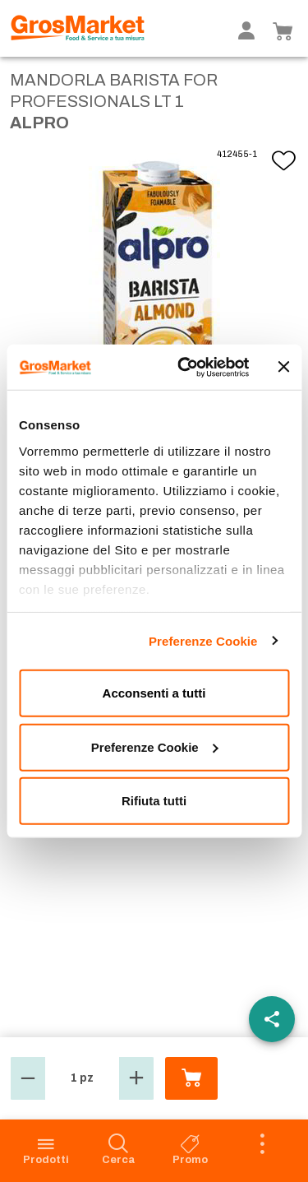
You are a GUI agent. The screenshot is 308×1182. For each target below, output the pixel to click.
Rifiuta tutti (154, 801)
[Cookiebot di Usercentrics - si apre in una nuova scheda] (186, 367)
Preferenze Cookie (203, 640)
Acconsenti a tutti (154, 693)
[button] (28, 1078)
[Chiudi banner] (283, 367)
